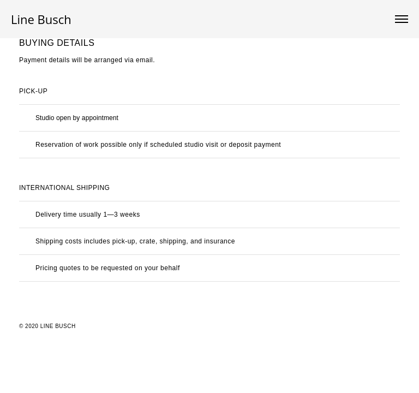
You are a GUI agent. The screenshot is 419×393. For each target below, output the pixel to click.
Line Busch (41, 19)
